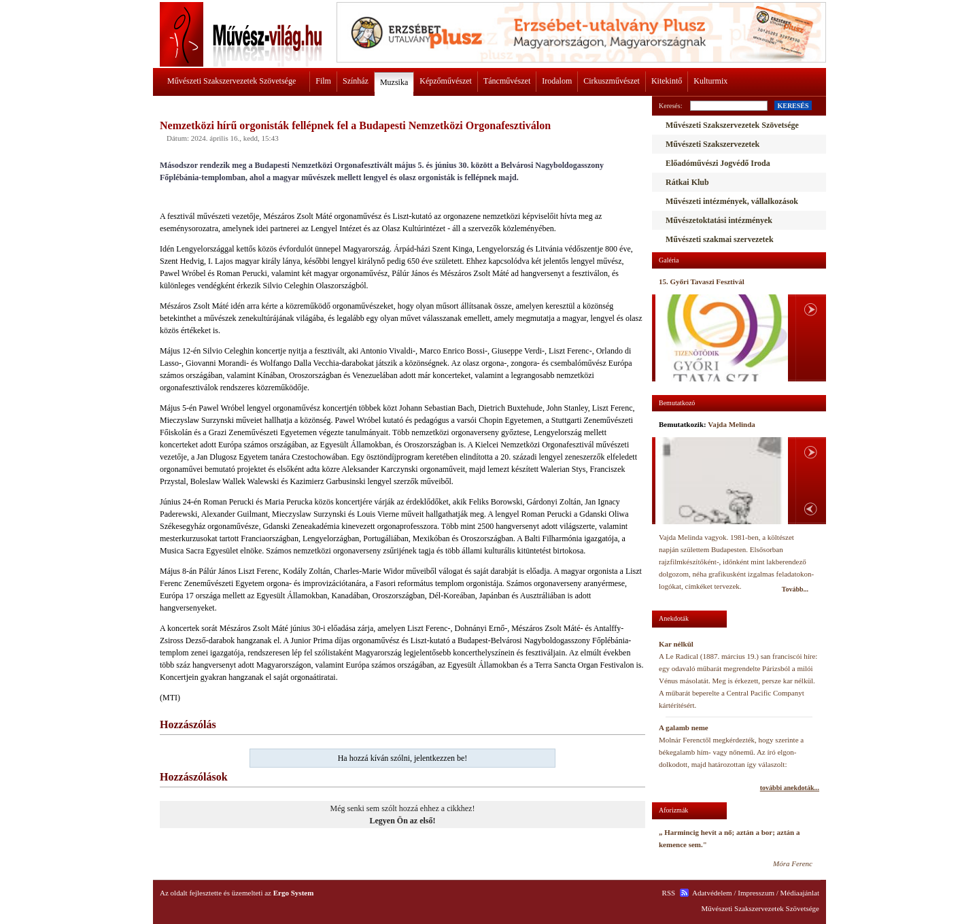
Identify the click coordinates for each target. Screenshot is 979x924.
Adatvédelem (712, 893)
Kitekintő (666, 81)
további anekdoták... (789, 787)
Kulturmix (710, 81)
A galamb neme (683, 727)
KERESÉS (792, 105)
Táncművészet (506, 81)
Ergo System (293, 893)
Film (323, 81)
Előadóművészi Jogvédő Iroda (718, 163)
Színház (355, 81)
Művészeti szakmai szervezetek (720, 239)
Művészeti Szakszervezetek (712, 144)
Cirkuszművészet (611, 81)
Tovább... (795, 589)
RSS (669, 893)
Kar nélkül (676, 644)
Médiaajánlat (799, 893)
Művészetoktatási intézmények (719, 220)
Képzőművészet (445, 81)
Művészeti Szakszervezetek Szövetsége (231, 81)
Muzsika (394, 82)
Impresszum (756, 893)
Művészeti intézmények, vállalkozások (732, 201)
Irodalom (557, 81)
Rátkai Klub (687, 182)
